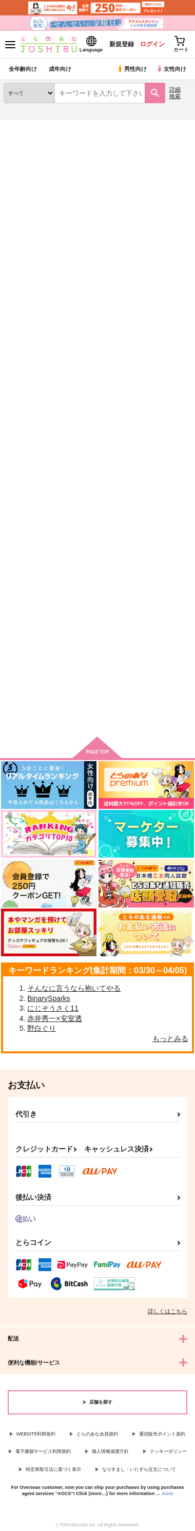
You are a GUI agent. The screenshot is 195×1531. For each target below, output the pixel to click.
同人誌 (60, 126)
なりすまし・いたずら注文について (139, 1469)
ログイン (152, 44)
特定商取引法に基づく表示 (53, 1469)
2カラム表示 (164, 235)
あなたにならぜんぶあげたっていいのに (96, 604)
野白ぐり (41, 1028)
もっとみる (170, 1038)
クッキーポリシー (168, 1451)
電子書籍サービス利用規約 (43, 1451)
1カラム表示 (182, 235)
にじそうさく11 (53, 1008)
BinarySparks (48, 998)
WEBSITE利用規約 (36, 1434)
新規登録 (121, 44)
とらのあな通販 (24, 126)
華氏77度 (17, 596)
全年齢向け (23, 69)
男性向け (131, 68)
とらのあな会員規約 (97, 1434)
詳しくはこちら (167, 1311)
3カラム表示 (146, 235)
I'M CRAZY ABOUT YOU (24, 371)
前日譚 (79, 366)
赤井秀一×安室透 (54, 1018)
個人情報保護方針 (110, 1451)
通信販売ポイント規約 (162, 1434)
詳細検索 (175, 92)
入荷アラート (29, 142)
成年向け (60, 69)
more (167, 1493)
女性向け (171, 68)
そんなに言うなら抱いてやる (74, 988)
